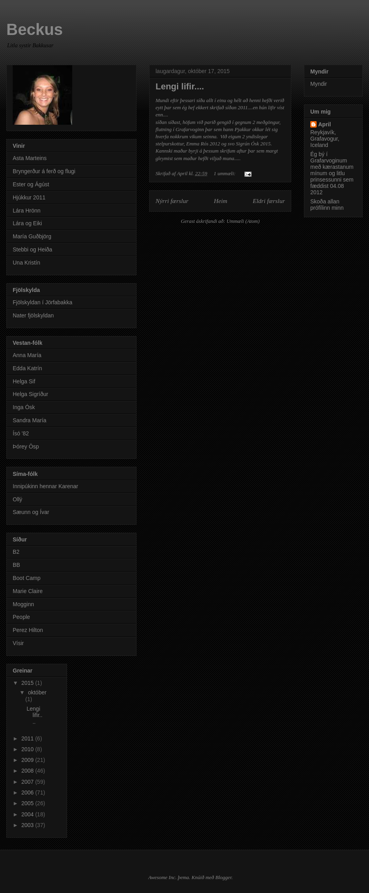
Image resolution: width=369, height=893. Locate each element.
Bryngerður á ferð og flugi (44, 171)
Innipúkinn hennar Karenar (45, 486)
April (324, 124)
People (21, 617)
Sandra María (29, 420)
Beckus (34, 29)
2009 (28, 760)
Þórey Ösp (26, 446)
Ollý (17, 499)
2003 (28, 825)
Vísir (18, 643)
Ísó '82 (21, 433)
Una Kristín (26, 262)
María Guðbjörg (32, 236)
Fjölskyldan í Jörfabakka (42, 302)
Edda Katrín (27, 368)
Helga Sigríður (30, 394)
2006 (28, 792)
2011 (28, 738)
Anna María (27, 355)
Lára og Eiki (27, 223)
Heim (220, 200)
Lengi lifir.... (180, 86)
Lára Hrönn (26, 210)
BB (16, 565)
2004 (28, 814)
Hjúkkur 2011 (29, 197)
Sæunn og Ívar (31, 512)
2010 (28, 749)
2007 (28, 782)
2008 (28, 770)
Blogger (223, 877)
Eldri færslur (269, 200)
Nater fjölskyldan (33, 315)
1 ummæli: (225, 173)
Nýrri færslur (172, 200)
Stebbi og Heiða (32, 249)
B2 (16, 552)
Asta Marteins (30, 158)
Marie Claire (27, 591)
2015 (28, 683)
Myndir (318, 84)
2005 (28, 803)
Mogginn (23, 604)
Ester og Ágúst (31, 184)
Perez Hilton (28, 630)
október (37, 692)
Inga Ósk (24, 407)
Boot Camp (26, 578)
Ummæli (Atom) (243, 221)
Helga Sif (24, 381)
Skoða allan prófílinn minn (327, 204)
